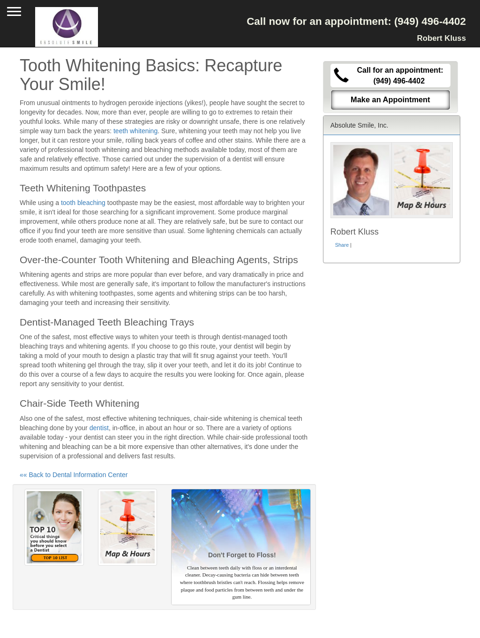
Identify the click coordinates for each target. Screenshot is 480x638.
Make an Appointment (390, 99)
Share (342, 245)
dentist (99, 428)
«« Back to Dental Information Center (74, 474)
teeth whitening (135, 131)
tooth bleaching (83, 202)
